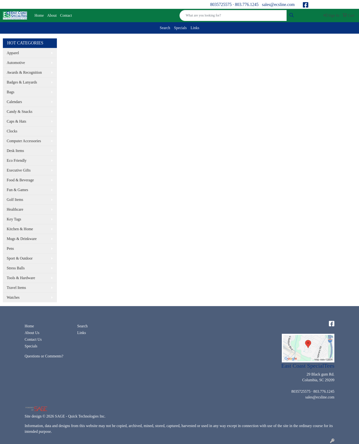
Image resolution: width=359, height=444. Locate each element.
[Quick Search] (233, 15)
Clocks (12, 131)
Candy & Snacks (20, 112)
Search (165, 28)
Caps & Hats (16, 121)
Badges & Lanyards (22, 82)
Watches (13, 297)
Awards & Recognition (24, 72)
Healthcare (15, 209)
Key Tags (14, 219)
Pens (10, 248)
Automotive (16, 63)
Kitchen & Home (20, 229)
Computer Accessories (24, 141)
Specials (180, 28)
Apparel (13, 53)
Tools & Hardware (21, 278)
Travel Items (16, 288)
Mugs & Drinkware (22, 239)
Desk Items (15, 151)
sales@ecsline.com (278, 4)
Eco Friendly (17, 160)
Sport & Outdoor (20, 258)
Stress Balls (16, 268)
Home (39, 15)
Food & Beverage (20, 180)
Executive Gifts (19, 170)
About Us (32, 333)
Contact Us (33, 339)
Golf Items (15, 200)
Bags (10, 92)
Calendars (14, 102)
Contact (66, 15)
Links (194, 28)
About (52, 15)
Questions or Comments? (44, 356)
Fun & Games (17, 190)
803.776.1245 (247, 4)
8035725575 (221, 4)
